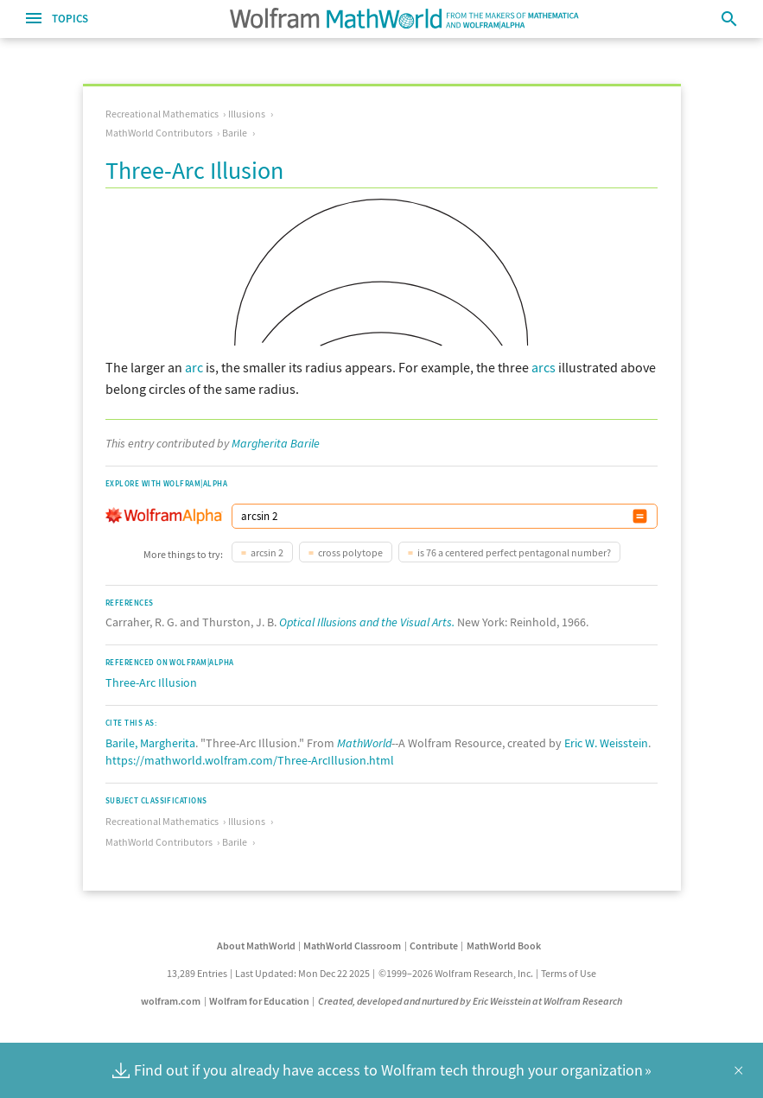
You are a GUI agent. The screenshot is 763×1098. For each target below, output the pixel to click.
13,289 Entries (197, 973)
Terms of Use (568, 973)
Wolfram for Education (259, 1000)
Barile (234, 132)
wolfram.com (170, 1000)
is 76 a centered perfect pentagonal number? (514, 552)
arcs (543, 367)
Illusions (246, 113)
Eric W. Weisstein (606, 743)
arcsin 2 (267, 552)
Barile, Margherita (150, 743)
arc (194, 367)
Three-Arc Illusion (151, 682)
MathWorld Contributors (159, 132)
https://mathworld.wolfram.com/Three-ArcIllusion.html (249, 760)
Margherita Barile (276, 443)
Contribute (434, 945)
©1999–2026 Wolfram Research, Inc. (455, 973)
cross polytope (350, 552)
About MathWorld (256, 945)
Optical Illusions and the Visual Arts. (367, 622)
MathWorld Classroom (352, 945)
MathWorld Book (504, 945)
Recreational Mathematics (162, 113)
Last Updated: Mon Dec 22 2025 (302, 973)
